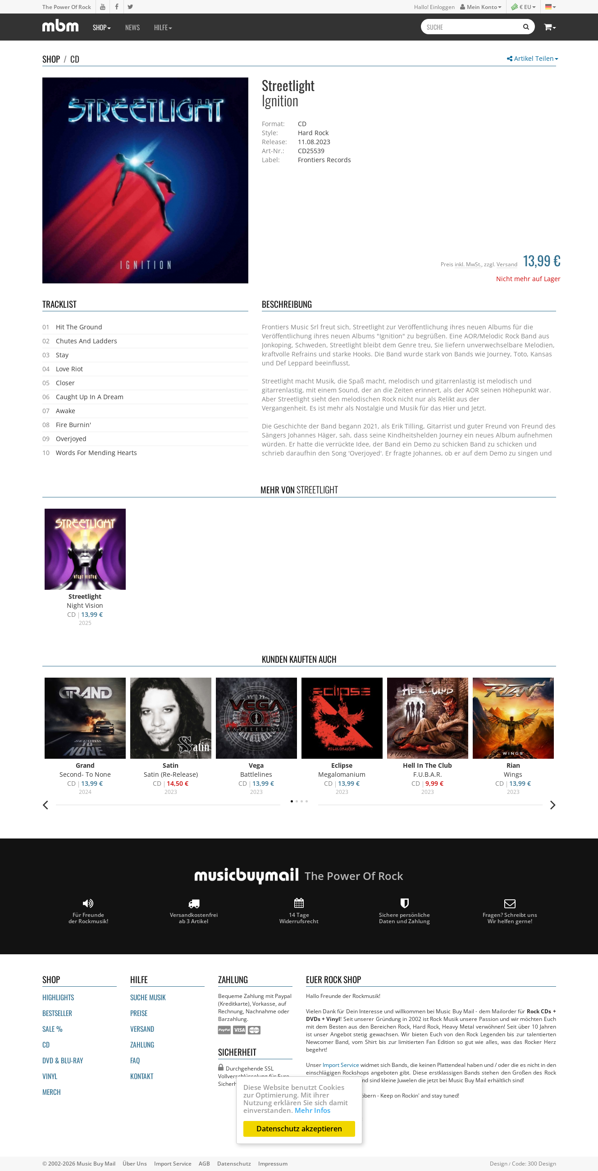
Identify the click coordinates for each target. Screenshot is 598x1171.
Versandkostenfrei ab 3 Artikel (194, 911)
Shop (102, 27)
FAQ (135, 1060)
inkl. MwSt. (468, 264)
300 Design (542, 1163)
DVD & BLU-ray (62, 1060)
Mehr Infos (312, 1110)
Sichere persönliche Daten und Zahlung (404, 911)
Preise (138, 1013)
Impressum (273, 1163)
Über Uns (135, 1163)
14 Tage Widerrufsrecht (299, 911)
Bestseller (57, 1013)
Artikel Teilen (532, 58)
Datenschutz (234, 1163)
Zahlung (142, 1044)
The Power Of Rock (66, 6)
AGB (204, 1163)
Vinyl (49, 1076)
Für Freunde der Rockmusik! (88, 911)
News (132, 27)
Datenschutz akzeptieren (299, 1129)
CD (74, 58)
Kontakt (141, 1076)
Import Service (341, 1064)
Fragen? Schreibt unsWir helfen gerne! (510, 911)
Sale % (52, 1029)
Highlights (58, 997)
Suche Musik (148, 997)
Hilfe (163, 27)
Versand (507, 264)
